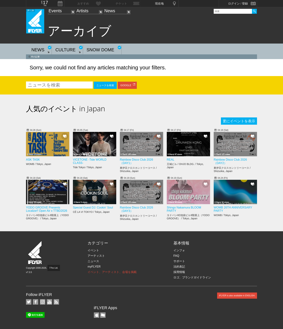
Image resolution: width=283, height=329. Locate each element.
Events (55, 10)
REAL (170, 159)
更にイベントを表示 (239, 121)
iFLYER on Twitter (28, 302)
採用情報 (179, 272)
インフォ (179, 250)
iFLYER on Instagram (42, 302)
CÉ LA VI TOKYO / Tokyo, (91, 211)
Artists (82, 10)
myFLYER (94, 266)
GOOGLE (125, 85)
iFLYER (35, 252)
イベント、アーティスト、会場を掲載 (112, 272)
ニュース (93, 261)
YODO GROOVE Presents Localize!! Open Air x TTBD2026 (46, 209)
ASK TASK (33, 159)
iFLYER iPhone (96, 315)
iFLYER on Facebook (35, 302)
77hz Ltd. (53, 268)
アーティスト (96, 255)
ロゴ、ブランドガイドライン (192, 277)
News (109, 10)
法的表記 (179, 266)
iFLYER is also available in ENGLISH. (237, 295)
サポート (179, 261)
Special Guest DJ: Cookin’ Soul (93, 207)
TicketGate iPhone (103, 315)
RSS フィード (56, 302)
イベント (93, 250)
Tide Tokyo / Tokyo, (87, 167)
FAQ (176, 255)
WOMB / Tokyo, (38, 164)
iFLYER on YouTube (49, 302)
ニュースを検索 (105, 85)
